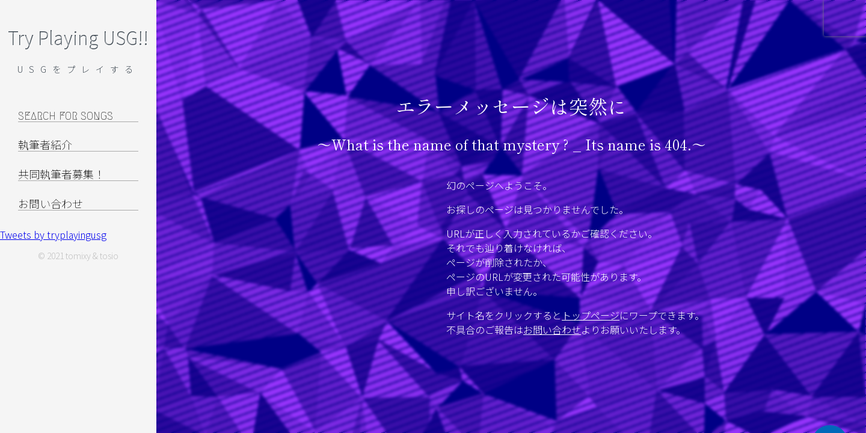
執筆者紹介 (45, 146)
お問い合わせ (552, 329)
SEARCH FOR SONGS (65, 116)
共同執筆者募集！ (61, 175)
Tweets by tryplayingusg (53, 234)
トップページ (590, 315)
